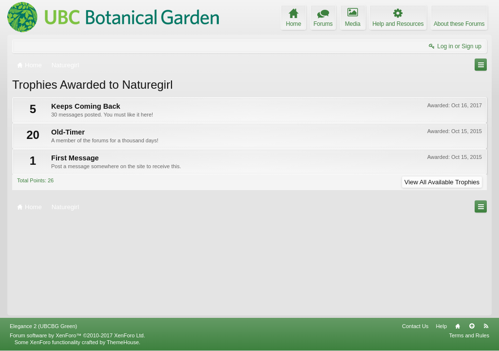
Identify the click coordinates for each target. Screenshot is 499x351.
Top (471, 326)
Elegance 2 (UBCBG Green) (43, 326)
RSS (485, 326)
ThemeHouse (123, 342)
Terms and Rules (469, 335)
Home (457, 326)
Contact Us (415, 326)
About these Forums (459, 23)
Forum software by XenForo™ (77, 335)
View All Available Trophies (442, 182)
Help (441, 326)
